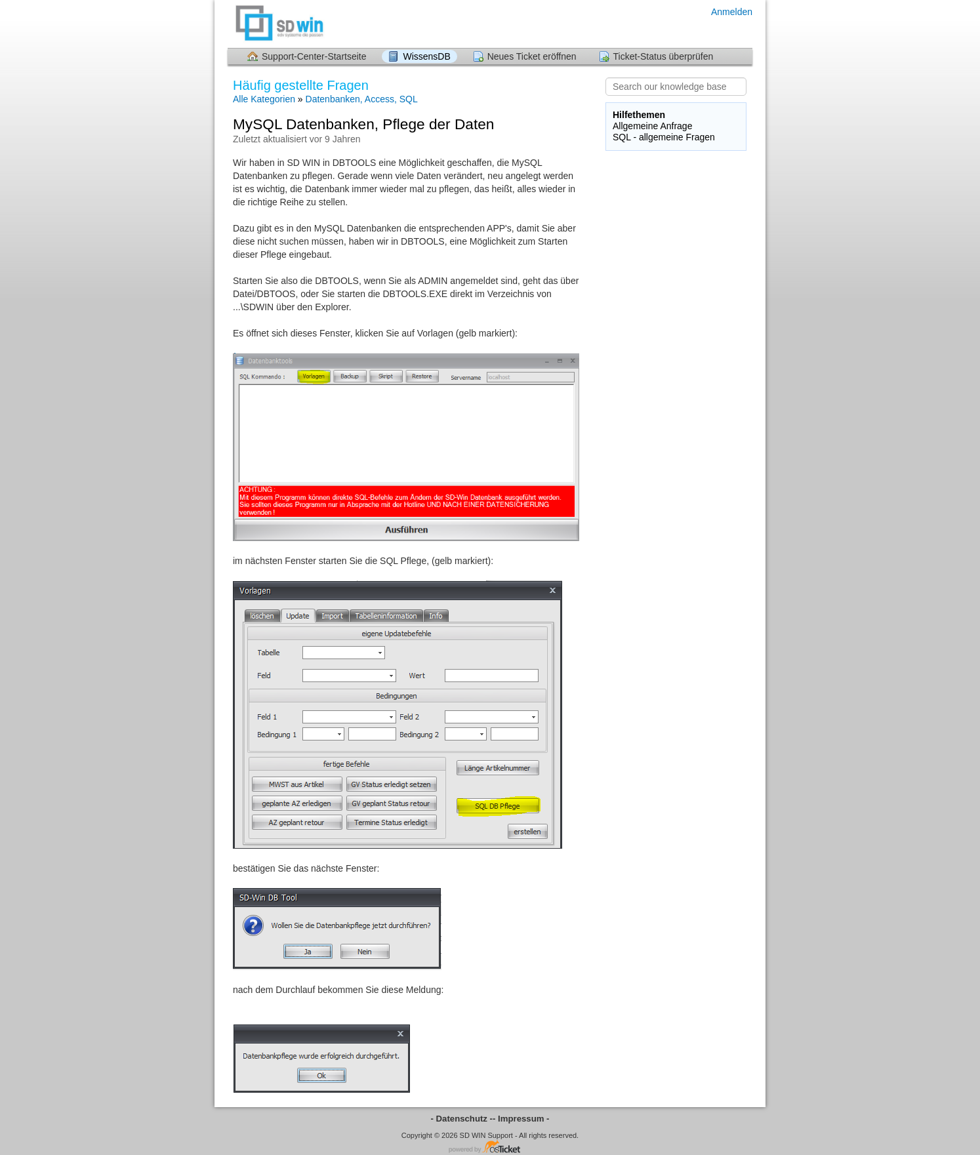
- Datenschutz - (462, 1119)
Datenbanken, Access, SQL (362, 99)
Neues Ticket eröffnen (532, 56)
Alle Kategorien (264, 99)
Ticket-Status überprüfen (663, 56)
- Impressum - (521, 1119)
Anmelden (731, 12)
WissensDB (426, 56)
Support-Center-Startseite (314, 56)
